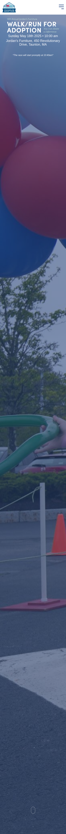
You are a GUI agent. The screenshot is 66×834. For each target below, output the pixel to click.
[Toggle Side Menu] (61, 6)
